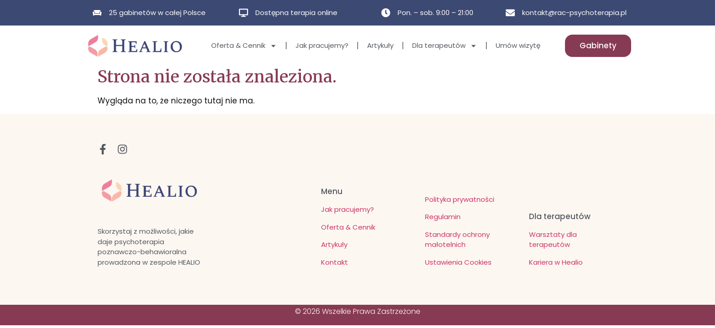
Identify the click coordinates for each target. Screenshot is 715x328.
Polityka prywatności (459, 199)
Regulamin (443, 216)
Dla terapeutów (444, 46)
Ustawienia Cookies (458, 262)
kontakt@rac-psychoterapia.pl (574, 12)
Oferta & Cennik (244, 46)
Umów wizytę (518, 45)
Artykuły (380, 45)
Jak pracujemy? (321, 45)
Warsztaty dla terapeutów (553, 240)
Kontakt (334, 262)
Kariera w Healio (556, 262)
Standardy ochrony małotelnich (457, 240)
